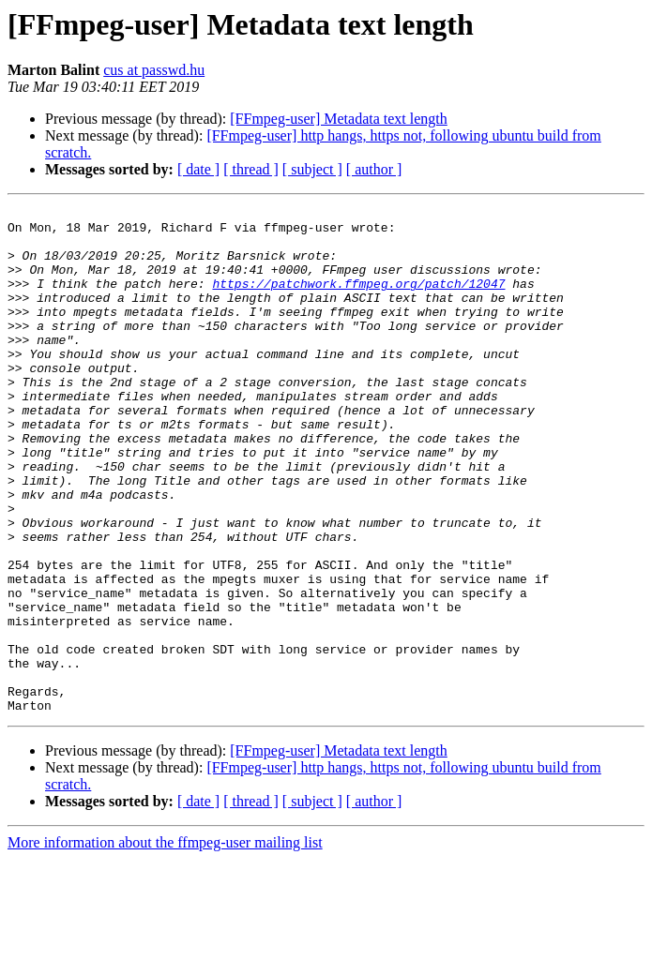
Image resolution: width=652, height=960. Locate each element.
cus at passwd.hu (154, 70)
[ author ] (374, 169)
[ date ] (198, 169)
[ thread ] (251, 169)
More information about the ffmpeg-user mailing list (165, 944)
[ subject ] (312, 169)
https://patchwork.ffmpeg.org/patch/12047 (358, 300)
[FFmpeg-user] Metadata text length (338, 119)
